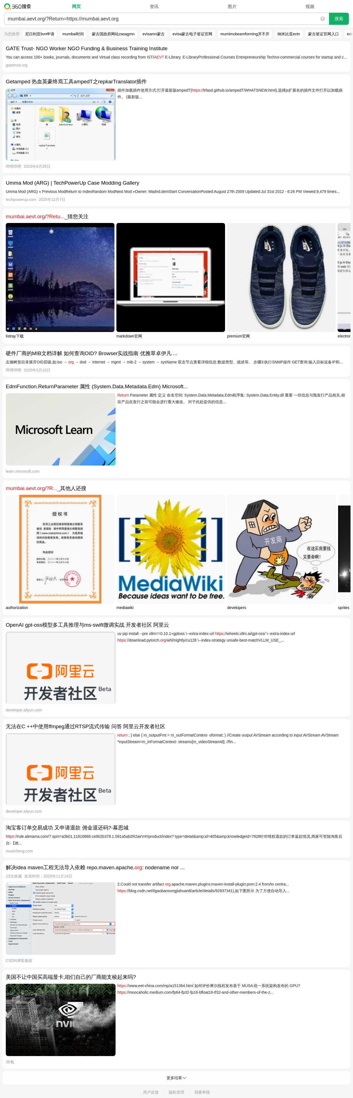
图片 (232, 6)
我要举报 (202, 1092)
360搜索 (19, 6)
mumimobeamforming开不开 (244, 34)
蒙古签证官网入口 (323, 34)
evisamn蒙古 (154, 34)
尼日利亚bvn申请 (40, 34)
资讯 (154, 6)
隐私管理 (176, 1092)
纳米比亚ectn (288, 34)
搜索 (339, 18)
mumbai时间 (73, 34)
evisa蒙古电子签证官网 (193, 34)
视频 (310, 6)
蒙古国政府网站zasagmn (113, 34)
